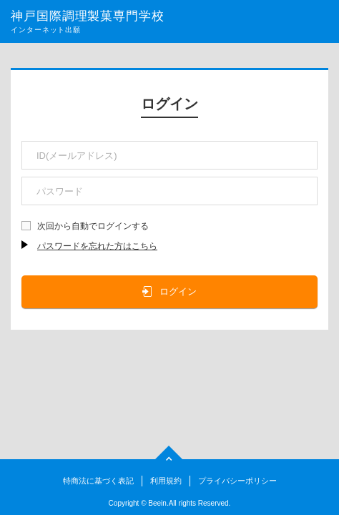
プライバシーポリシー (237, 480)
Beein (157, 503)
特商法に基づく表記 (98, 480)
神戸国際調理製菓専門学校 (87, 16)
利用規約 (166, 480)
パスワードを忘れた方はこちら (97, 246)
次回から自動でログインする (93, 226)
